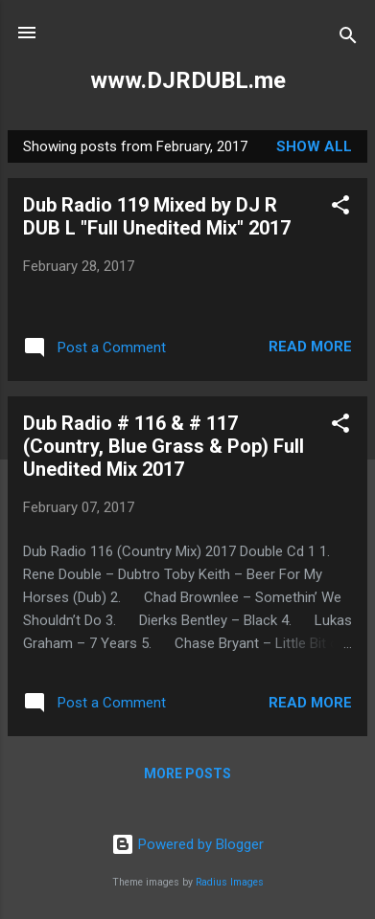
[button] (340, 208)
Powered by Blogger (187, 844)
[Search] (348, 39)
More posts (187, 773)
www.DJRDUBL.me (188, 80)
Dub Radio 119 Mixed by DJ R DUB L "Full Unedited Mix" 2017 (157, 216)
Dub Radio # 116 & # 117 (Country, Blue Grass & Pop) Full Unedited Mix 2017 (163, 446)
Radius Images (230, 882)
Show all (314, 146)
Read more (310, 346)
